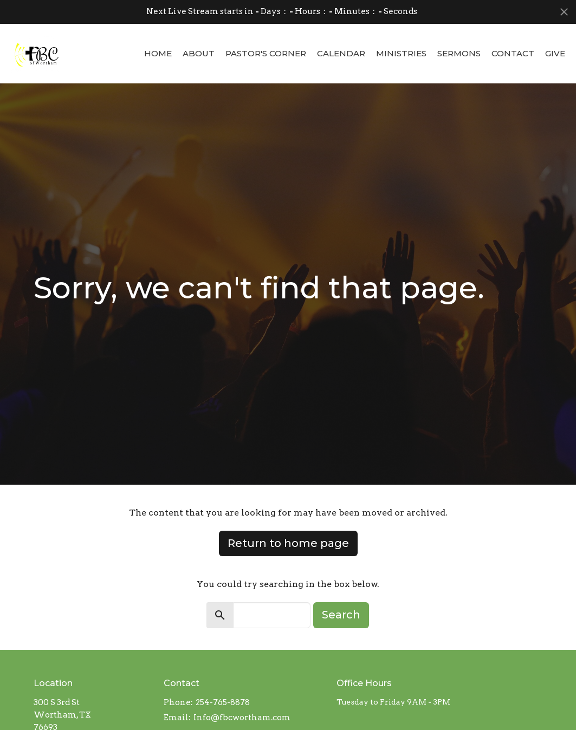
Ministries (401, 53)
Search (341, 614)
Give (555, 53)
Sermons (459, 53)
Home (158, 53)
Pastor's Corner (265, 53)
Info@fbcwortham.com (241, 717)
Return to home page (288, 543)
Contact (512, 53)
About (199, 53)
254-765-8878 (223, 702)
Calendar (341, 53)
